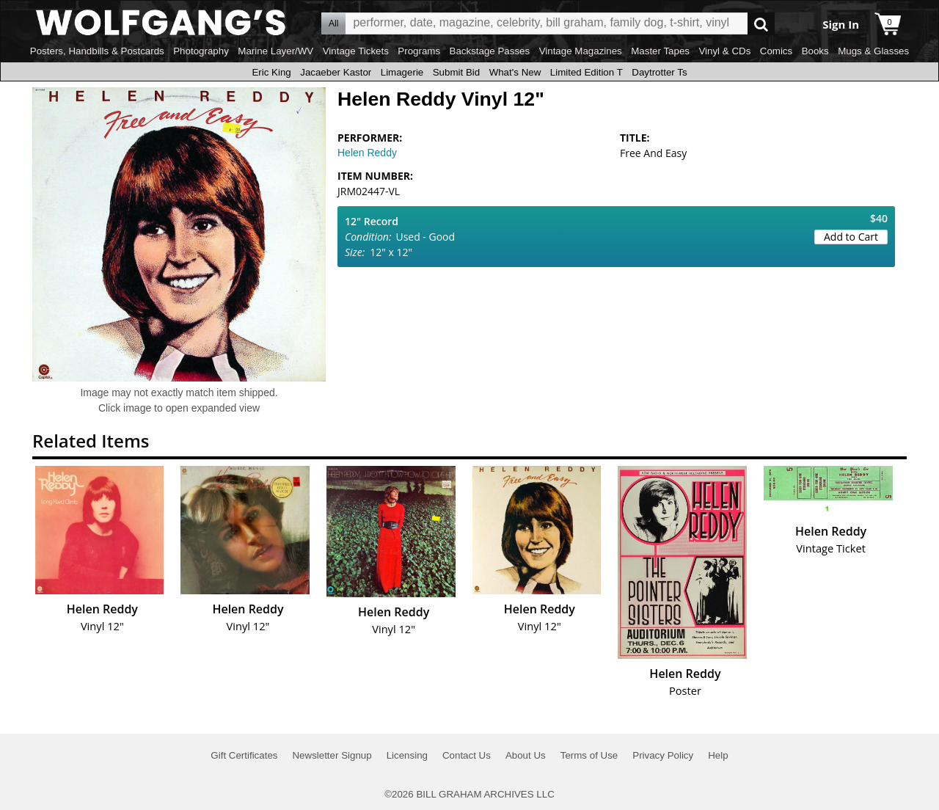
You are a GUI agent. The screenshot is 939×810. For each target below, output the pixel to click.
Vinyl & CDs (724, 50)
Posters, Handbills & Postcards (97, 50)
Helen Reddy (367, 152)
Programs (419, 50)
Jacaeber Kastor (335, 72)
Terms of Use (589, 755)
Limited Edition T (586, 72)
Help (718, 755)
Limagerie (402, 72)
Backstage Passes (490, 50)
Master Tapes (660, 50)
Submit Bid (456, 72)
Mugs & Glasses (873, 50)
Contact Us (466, 755)
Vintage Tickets (356, 50)
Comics (776, 50)
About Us (525, 755)
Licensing (407, 755)
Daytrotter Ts (659, 72)
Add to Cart (851, 237)
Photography (201, 50)
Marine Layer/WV (275, 50)
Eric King (271, 72)
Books (815, 50)
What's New (515, 72)
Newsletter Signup (331, 755)
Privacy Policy (662, 755)
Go (761, 23)
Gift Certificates (244, 755)
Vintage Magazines (580, 50)
